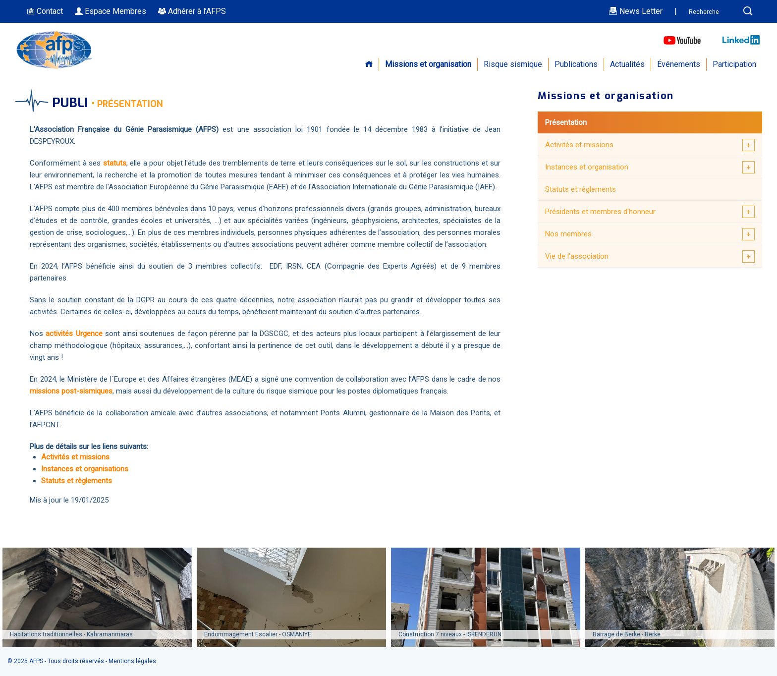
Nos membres (568, 233)
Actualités (627, 64)
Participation (734, 64)
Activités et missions (579, 144)
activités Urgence (74, 333)
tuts (119, 163)
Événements (678, 64)
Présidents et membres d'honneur (600, 211)
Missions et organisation (428, 64)
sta (108, 163)
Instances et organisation (586, 167)
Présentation (566, 122)
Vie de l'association (577, 256)
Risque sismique (513, 64)
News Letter (636, 11)
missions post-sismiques (71, 391)
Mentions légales (132, 661)
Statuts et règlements (580, 189)
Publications (576, 64)
